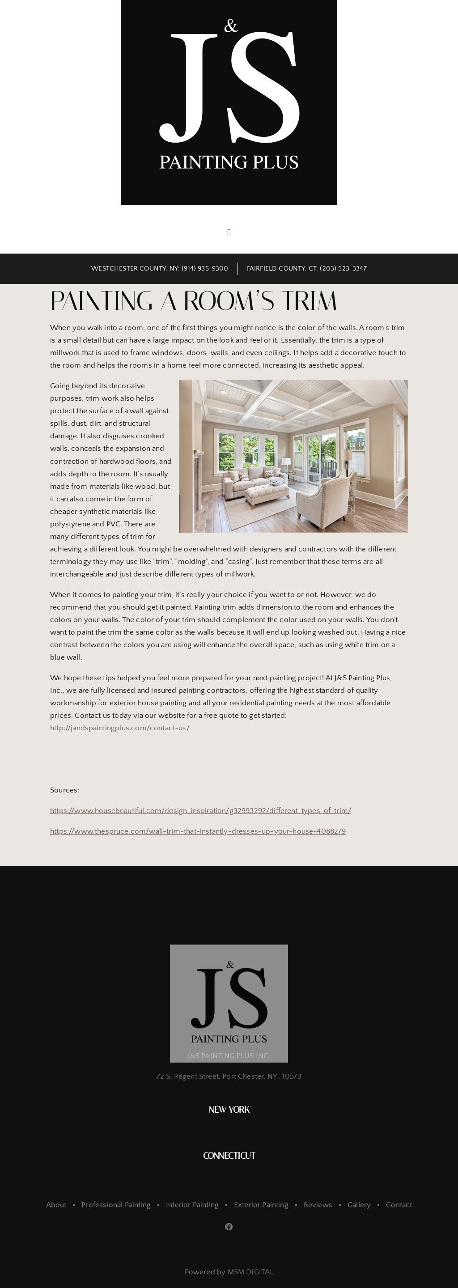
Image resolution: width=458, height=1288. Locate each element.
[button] (229, 232)
